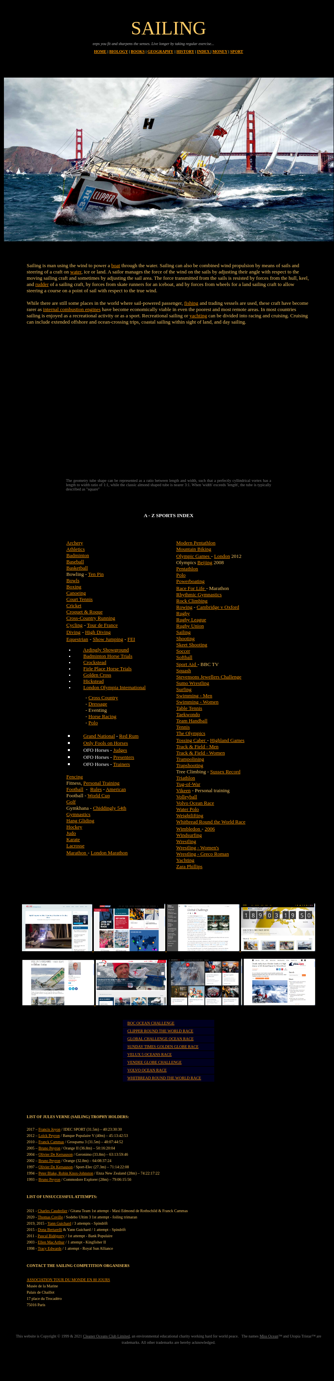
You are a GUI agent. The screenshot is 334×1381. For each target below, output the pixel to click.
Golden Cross (97, 675)
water (75, 272)
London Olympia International (114, 687)
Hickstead (93, 681)
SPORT (236, 51)
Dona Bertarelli (50, 1229)
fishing (191, 303)
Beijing (204, 562)
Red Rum (129, 736)
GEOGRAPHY (160, 51)
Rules (96, 789)
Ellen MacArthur (51, 1242)
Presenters (123, 757)
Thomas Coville (50, 1217)
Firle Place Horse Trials (107, 668)
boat (115, 265)
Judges (120, 750)
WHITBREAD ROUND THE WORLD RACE (164, 1078)
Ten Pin (96, 574)
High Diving (98, 632)
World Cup (99, 795)
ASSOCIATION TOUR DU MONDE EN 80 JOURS (68, 1280)
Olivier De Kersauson (55, 1154)
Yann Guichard (59, 1223)
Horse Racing (102, 716)
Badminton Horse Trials (107, 656)
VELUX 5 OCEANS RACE (149, 1054)
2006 (209, 829)
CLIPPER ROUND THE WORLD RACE (160, 1031)
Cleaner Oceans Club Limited (106, 1336)
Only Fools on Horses (105, 743)
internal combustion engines (72, 309)
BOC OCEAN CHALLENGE (150, 1023)
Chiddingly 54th (109, 808)
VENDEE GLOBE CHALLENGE (154, 1062)
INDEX (204, 51)
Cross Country (103, 697)
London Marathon (109, 853)
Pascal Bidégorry (51, 1236)
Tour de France (102, 625)
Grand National (99, 736)
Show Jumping (108, 639)
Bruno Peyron (49, 1148)
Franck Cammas (51, 1142)
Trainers (121, 764)
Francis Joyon (49, 1129)
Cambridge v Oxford (218, 607)
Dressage (97, 704)
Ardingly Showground (106, 650)
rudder (42, 284)
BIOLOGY (118, 51)
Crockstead (94, 662)
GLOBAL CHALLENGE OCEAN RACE (160, 1039)
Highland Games (227, 740)
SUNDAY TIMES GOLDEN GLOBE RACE (162, 1046)
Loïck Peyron (49, 1135)
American (116, 789)
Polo (93, 723)
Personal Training (101, 783)
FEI (131, 639)
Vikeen (183, 790)
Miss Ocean (268, 1336)
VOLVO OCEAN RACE (146, 1070)
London (222, 556)
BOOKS (138, 51)
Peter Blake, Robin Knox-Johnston (65, 1173)
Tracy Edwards (49, 1248)
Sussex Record (225, 772)
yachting (198, 316)
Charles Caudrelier (52, 1211)
